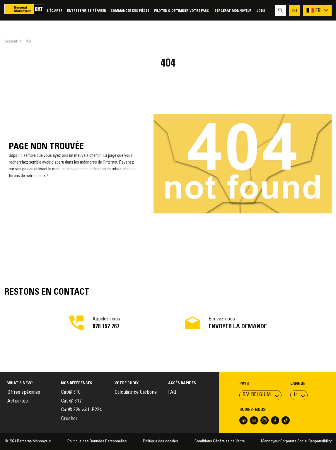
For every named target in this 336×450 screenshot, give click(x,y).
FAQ (172, 392)
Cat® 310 (71, 392)
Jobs (260, 10)
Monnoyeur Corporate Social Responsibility (296, 441)
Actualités (17, 401)
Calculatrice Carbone (136, 392)
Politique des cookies (160, 441)
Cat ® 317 (71, 401)
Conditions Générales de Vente (220, 441)
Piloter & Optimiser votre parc (182, 10)
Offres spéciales (23, 392)
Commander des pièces (130, 10)
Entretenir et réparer (86, 10)
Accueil (10, 42)
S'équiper (54, 10)
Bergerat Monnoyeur (233, 10)
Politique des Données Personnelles (97, 441)
